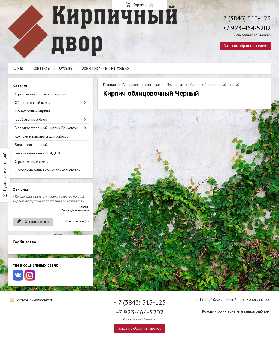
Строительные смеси (32, 161)
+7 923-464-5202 (247, 28)
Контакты (41, 68)
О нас (19, 68)
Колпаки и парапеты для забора (41, 136)
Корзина (140, 4)
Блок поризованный (31, 144)
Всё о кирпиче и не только (105, 68)
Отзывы (66, 68)
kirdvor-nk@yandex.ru (35, 300)
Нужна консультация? (4, 171)
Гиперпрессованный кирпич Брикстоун (46, 127)
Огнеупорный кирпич (32, 111)
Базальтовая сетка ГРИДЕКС (38, 153)
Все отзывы (74, 221)
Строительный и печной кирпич (40, 94)
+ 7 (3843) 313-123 (245, 18)
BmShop (262, 311)
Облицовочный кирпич (34, 102)
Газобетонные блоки (32, 119)
